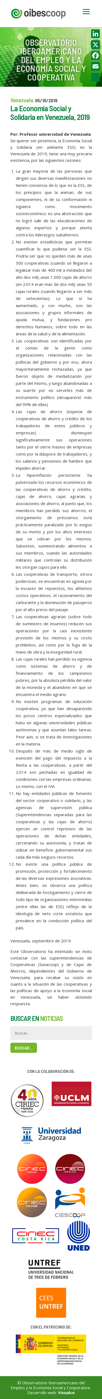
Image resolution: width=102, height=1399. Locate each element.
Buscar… (24, 1047)
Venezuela (21, 100)
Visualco (66, 1392)
